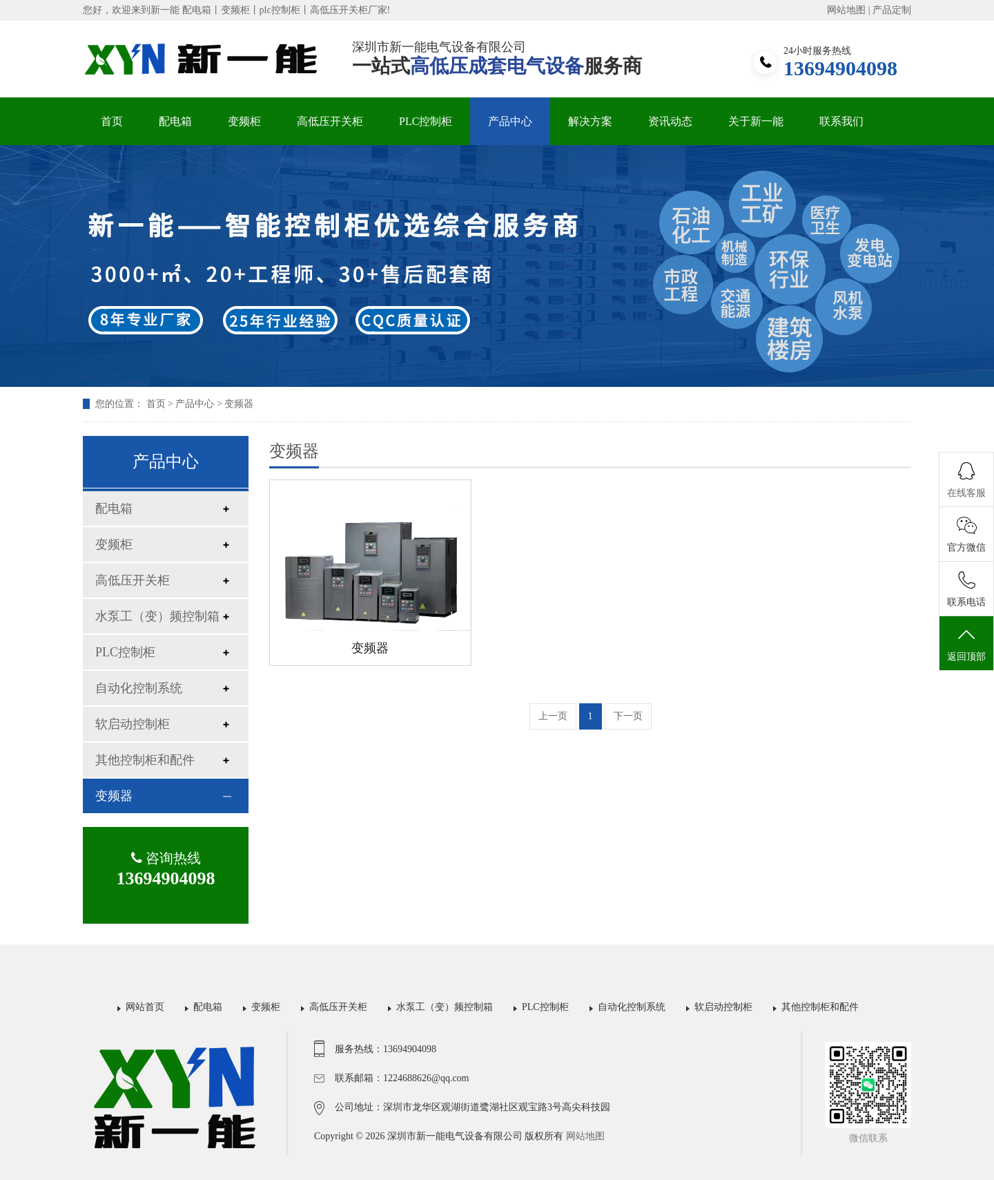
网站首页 (145, 1007)
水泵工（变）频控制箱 (157, 616)
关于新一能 (755, 121)
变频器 (238, 404)
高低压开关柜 (330, 121)
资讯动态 (670, 121)
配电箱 (175, 121)
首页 (112, 121)
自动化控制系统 (138, 688)
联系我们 (841, 121)
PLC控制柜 (425, 121)
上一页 (552, 716)
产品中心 (510, 121)
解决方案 (590, 121)
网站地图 (846, 10)
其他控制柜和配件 (145, 760)
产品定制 (892, 10)
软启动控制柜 (132, 724)
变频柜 (244, 121)
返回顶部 (966, 644)
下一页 (628, 716)
